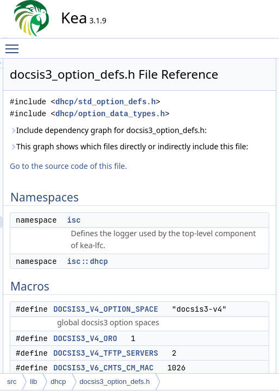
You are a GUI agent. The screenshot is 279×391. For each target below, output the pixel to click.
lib (33, 381)
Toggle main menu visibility (14, 44)
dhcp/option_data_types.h (166, 153)
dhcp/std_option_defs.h (162, 129)
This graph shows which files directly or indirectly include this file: (145, 227)
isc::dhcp (235, 88)
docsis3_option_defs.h (115, 381)
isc (171, 331)
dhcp (58, 381)
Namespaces (232, 64)
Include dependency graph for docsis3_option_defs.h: (147, 181)
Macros (223, 100)
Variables (226, 291)
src (11, 381)
